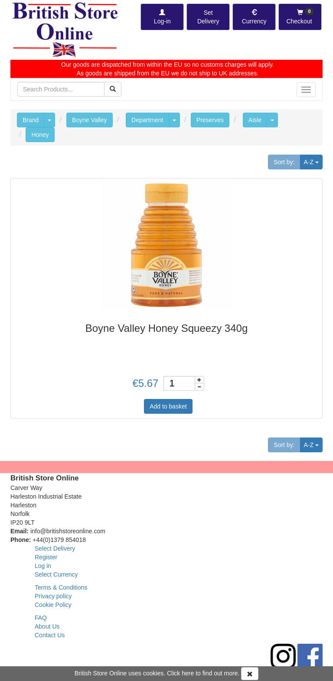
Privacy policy (53, 596)
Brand (31, 120)
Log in (43, 565)
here (188, 673)
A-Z (313, 161)
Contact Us (50, 635)
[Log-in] (162, 16)
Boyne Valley (89, 120)
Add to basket (168, 406)
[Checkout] (300, 16)
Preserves (210, 120)
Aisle (254, 120)
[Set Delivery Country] (208, 16)
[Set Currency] (254, 16)
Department (147, 120)
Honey (40, 134)
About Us (47, 626)
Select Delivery (55, 548)
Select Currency (56, 574)
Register (46, 557)
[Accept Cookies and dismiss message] (249, 673)
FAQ (41, 617)
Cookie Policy (53, 604)
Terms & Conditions (61, 587)
